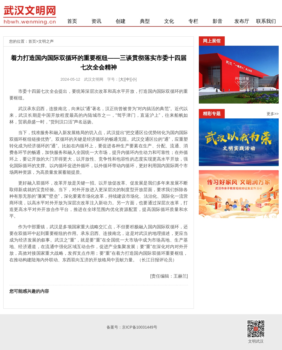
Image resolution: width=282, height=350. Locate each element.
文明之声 (46, 41)
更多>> (273, 114)
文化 (169, 21)
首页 (72, 21)
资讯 (96, 21)
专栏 (193, 21)
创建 (121, 21)
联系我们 (266, 21)
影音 (218, 21)
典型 (145, 21)
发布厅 (241, 21)
